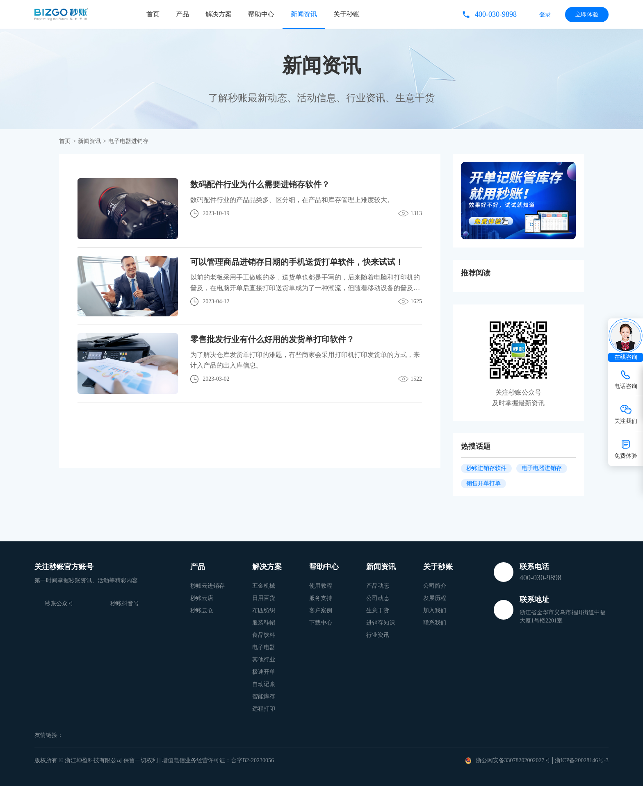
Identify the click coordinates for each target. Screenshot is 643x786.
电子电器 (263, 647)
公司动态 (377, 598)
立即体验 (586, 14)
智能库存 (263, 696)
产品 (182, 14)
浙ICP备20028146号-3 (582, 760)
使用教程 (320, 586)
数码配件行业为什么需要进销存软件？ (260, 184)
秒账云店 (201, 598)
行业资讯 (377, 635)
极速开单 (263, 672)
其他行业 (263, 660)
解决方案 (218, 14)
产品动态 (377, 586)
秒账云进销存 (207, 586)
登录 (545, 14)
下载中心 (320, 623)
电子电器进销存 (542, 468)
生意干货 (377, 610)
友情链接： (48, 735)
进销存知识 (380, 623)
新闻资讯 (304, 14)
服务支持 (320, 598)
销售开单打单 (483, 483)
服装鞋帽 (263, 623)
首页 (153, 14)
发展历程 (434, 598)
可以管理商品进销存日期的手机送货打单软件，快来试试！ (297, 261)
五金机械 (263, 586)
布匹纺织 (263, 610)
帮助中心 (261, 14)
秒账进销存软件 (486, 468)
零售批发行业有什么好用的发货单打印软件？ (272, 339)
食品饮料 (263, 635)
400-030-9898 (496, 14)
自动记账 (263, 684)
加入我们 (434, 610)
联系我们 (434, 623)
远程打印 (263, 709)
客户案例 (320, 610)
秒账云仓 (201, 610)
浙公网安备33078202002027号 (513, 760)
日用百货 (263, 598)
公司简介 (434, 586)
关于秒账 (346, 14)
